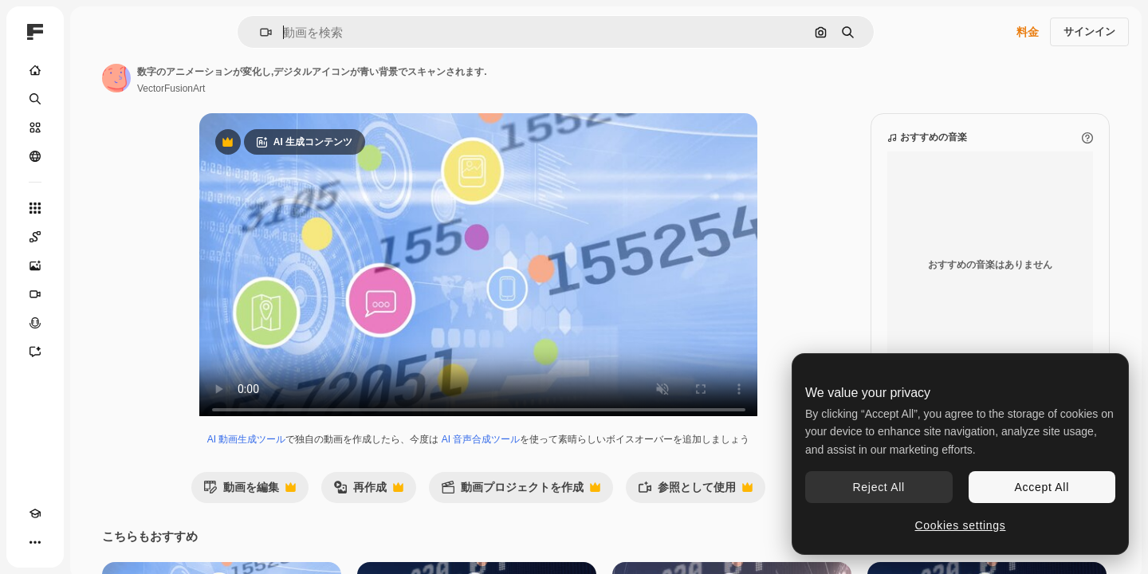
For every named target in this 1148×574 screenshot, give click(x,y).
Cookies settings (960, 525)
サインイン (1089, 31)
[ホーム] (95, 70)
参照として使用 (755, 507)
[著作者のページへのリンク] (237, 78)
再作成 (429, 507)
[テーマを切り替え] (64, 542)
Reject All (879, 487)
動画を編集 (310, 507)
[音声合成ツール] (95, 323)
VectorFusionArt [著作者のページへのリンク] (292, 88)
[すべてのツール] (95, 208)
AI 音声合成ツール (541, 455)
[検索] (95, 99)
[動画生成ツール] (95, 294)
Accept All (1042, 487)
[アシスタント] (95, 351)
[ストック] (95, 127)
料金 (1027, 32)
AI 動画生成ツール (307, 455)
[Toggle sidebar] (156, 32)
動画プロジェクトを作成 (581, 507)
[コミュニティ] (95, 156)
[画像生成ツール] (95, 265)
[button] (320, 32)
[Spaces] (95, 237)
